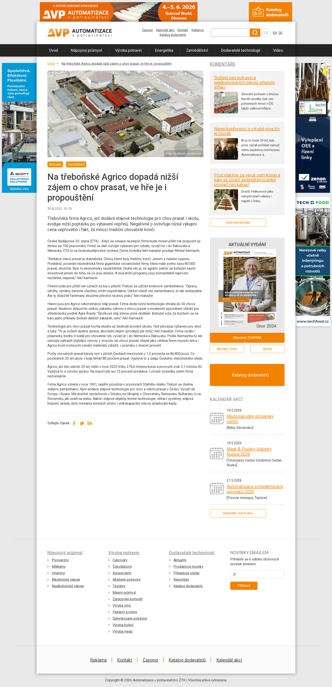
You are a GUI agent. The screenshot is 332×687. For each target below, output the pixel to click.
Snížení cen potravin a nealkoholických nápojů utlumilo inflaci (244, 82)
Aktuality (179, 560)
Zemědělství (197, 50)
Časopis (147, 30)
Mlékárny (59, 567)
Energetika (164, 50)
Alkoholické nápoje (66, 580)
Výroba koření (123, 625)
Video (278, 50)
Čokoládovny (122, 567)
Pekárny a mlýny (125, 612)
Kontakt (183, 30)
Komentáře (222, 64)
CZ (266, 33)
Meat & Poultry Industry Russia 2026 (249, 451)
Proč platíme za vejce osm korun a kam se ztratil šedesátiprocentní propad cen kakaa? (247, 180)
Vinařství (58, 573)
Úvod (53, 50)
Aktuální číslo (227, 349)
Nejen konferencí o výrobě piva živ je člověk (247, 131)
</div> (19, 264)
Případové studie (186, 573)
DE (280, 33)
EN (275, 33)
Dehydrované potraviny (130, 618)
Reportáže (181, 580)
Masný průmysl (124, 592)
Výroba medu (123, 631)
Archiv (267, 349)
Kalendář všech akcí (238, 513)
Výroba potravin (128, 50)
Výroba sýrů (122, 605)
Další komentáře (238, 222)
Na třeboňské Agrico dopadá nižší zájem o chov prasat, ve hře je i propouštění (117, 64)
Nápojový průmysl (86, 50)
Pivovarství (60, 560)
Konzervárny (122, 573)
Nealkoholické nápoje (68, 586)
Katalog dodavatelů (173, 35)
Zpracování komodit (128, 599)
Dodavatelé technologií (240, 50)
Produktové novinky (188, 567)
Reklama (197, 30)
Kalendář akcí (165, 30)
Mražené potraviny (127, 580)
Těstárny (119, 586)
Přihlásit (244, 586)
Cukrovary (120, 560)
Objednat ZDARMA (247, 338)
